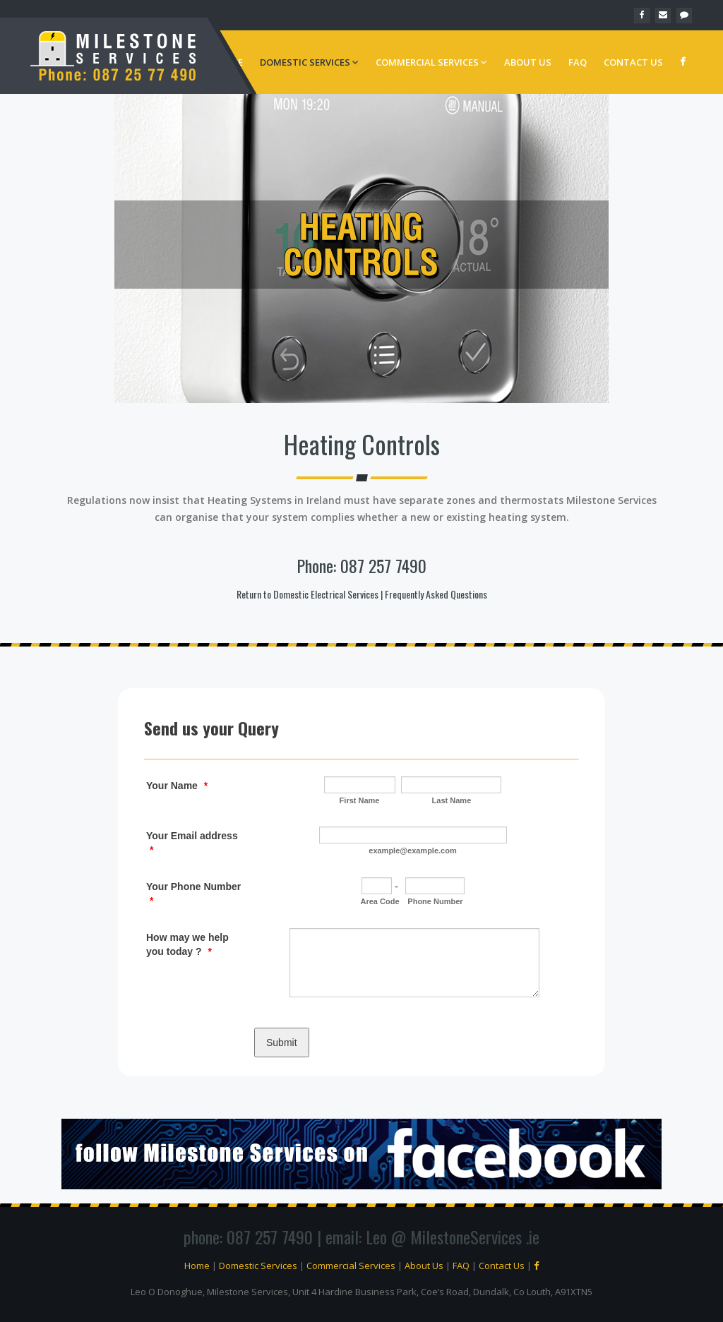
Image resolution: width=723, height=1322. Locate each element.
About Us (527, 62)
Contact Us (633, 62)
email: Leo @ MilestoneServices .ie (432, 1236)
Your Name (177, 785)
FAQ (577, 62)
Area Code (380, 901)
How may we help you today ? (187, 944)
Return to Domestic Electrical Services (307, 594)
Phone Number (434, 901)
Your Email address (192, 842)
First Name (360, 800)
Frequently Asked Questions (436, 594)
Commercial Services (431, 62)
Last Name (452, 800)
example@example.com (412, 850)
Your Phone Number (193, 893)
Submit (281, 1042)
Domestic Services (309, 62)
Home (197, 1265)
